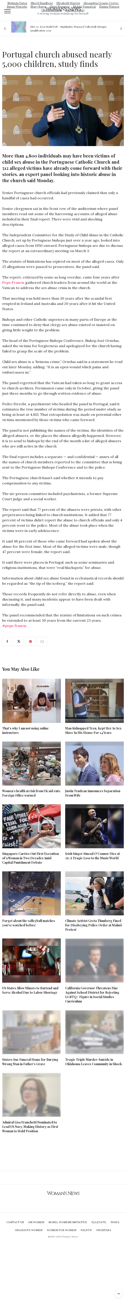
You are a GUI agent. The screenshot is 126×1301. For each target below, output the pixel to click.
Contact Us (15, 1222)
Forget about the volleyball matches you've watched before (28, 923)
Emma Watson (109, 6)
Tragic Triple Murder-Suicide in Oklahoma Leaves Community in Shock (93, 1061)
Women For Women (61, 1230)
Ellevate (99, 1222)
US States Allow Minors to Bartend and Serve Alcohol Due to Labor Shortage (30, 990)
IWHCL (115, 1222)
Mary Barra (38, 6)
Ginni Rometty (60, 6)
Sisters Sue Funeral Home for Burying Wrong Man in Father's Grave (30, 1061)
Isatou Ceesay (75, 10)
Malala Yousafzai (84, 6)
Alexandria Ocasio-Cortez (101, 3)
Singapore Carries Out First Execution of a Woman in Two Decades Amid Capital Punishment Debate (30, 858)
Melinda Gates (17, 3)
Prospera (103, 1230)
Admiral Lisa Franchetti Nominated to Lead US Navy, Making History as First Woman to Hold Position (30, 1126)
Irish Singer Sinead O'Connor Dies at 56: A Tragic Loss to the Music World (92, 856)
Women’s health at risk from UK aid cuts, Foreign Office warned (31, 793)
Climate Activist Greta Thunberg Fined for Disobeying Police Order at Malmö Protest (93, 925)
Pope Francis (13, 282)
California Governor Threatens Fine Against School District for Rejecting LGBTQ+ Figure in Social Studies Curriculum (92, 994)
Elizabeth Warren (68, 3)
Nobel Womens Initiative (68, 1222)
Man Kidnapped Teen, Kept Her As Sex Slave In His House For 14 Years (93, 730)
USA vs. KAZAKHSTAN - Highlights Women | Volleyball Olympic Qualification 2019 (68, 28)
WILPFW (86, 1230)
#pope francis (14, 625)
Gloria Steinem (51, 10)
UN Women (36, 1222)
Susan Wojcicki (17, 6)
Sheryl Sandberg (42, 3)
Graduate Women (28, 1230)
